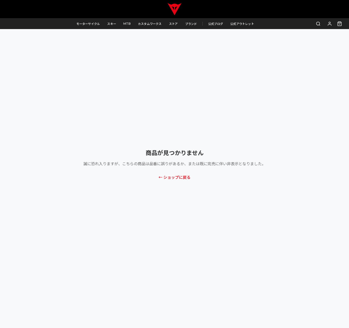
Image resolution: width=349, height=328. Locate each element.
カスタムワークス (154, 24)
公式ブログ (219, 24)
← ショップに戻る (174, 177)
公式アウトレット (246, 24)
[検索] (318, 24)
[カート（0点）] (339, 23)
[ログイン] (330, 24)
